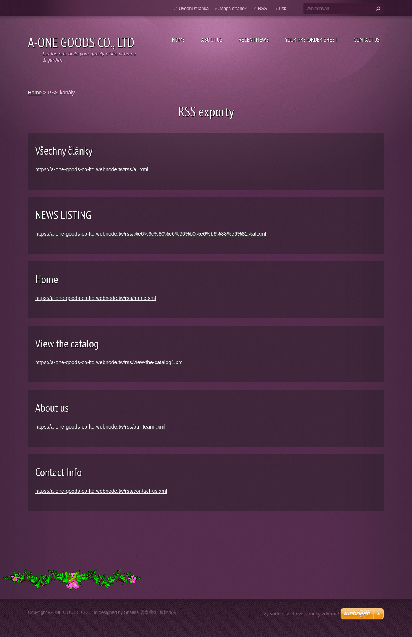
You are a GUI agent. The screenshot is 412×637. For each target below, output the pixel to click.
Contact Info (58, 472)
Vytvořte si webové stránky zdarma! (301, 614)
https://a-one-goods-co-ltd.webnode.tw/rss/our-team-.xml (100, 427)
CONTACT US (367, 39)
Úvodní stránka (194, 8)
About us (52, 407)
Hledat (377, 8)
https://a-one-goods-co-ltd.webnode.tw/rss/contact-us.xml (101, 491)
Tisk (282, 8)
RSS (262, 8)
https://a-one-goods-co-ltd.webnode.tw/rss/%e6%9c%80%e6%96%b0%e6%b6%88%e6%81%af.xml (150, 234)
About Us (211, 39)
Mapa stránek (233, 8)
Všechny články (63, 150)
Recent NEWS (254, 39)
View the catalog (67, 343)
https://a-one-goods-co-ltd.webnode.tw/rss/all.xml (91, 169)
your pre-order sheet (311, 39)
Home (178, 39)
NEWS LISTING (63, 214)
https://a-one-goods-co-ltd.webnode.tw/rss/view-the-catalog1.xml (109, 362)
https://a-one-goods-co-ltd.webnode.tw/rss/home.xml (95, 298)
